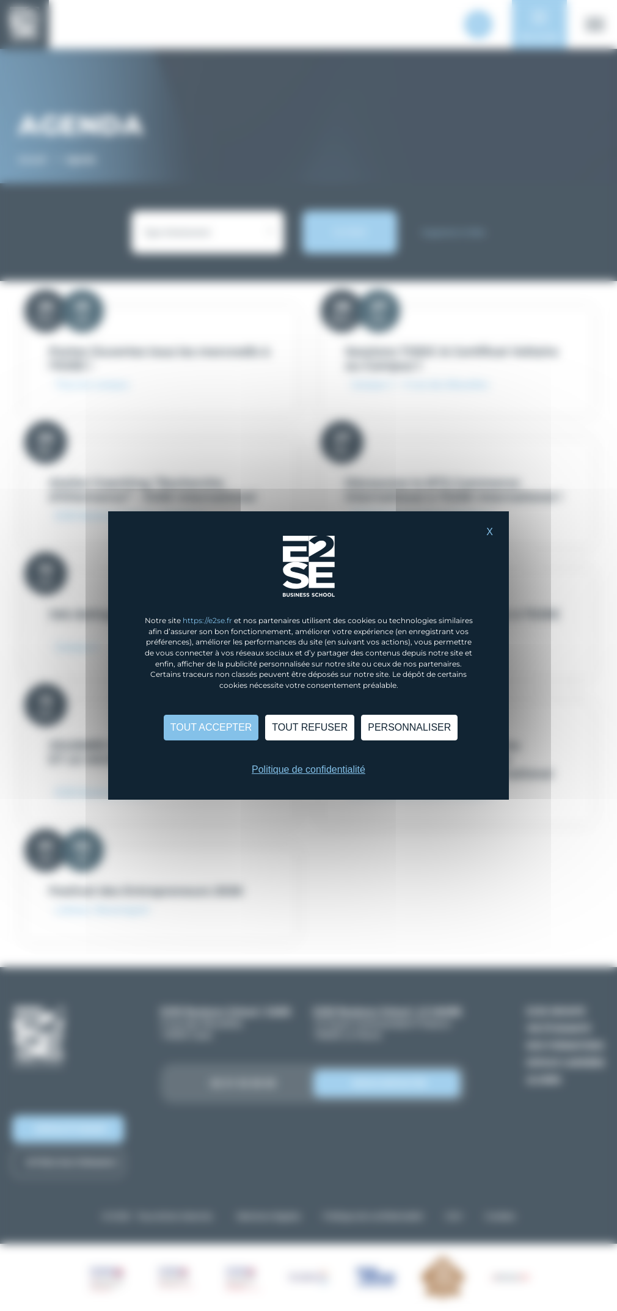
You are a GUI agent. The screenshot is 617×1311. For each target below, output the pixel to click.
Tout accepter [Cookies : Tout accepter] (211, 727)
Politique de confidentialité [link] (308, 769)
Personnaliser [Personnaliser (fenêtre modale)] (409, 727)
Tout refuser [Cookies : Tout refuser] (310, 727)
